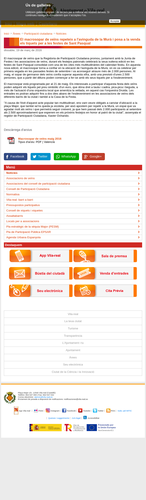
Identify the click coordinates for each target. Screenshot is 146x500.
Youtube (84, 411)
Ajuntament (73, 350)
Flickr (39, 411)
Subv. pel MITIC (125, 411)
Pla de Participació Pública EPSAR (28, 232)
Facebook (17, 156)
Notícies (61, 33)
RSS (111, 411)
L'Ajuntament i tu (73, 342)
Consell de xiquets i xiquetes (24, 210)
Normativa (12, 194)
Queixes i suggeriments (58, 418)
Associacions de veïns (20, 178)
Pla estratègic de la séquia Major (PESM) (32, 226)
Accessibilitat (91, 418)
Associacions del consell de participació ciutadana (38, 183)
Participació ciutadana (38, 33)
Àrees (16, 33)
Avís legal (76, 418)
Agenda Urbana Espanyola (23, 237)
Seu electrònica (73, 364)
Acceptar (114, 21)
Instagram (53, 411)
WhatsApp (68, 156)
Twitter (42, 156)
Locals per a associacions (22, 221)
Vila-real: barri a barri (19, 199)
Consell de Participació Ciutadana (27, 189)
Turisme (73, 328)
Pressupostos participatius (23, 205)
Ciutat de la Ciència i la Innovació (73, 371)
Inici (6, 33)
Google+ (96, 156)
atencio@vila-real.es (43, 397)
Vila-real (73, 314)
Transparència (73, 335)
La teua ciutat (73, 321)
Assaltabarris (14, 215)
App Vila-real (22, 411)
